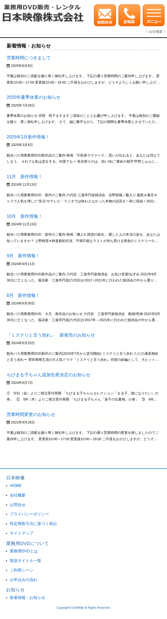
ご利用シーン (21, 570)
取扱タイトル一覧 (25, 560)
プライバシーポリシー (29, 514)
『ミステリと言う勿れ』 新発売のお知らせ (51, 335)
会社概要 (156, 31)
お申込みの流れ (23, 580)
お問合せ (18, 505)
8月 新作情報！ (23, 295)
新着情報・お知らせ (27, 597)
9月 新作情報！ (23, 255)
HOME (16, 486)
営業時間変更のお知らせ (31, 414)
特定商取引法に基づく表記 (33, 524)
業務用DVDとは (24, 551)
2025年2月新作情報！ (28, 136)
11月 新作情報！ (24, 176)
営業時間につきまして (29, 57)
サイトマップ (21, 533)
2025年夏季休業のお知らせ (34, 97)
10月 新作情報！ (24, 216)
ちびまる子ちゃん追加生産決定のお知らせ (48, 374)
